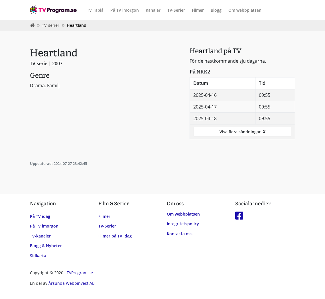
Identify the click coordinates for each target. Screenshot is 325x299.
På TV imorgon (124, 10)
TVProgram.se (80, 272)
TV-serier (50, 25)
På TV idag (40, 216)
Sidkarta (38, 255)
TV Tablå (95, 10)
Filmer (198, 10)
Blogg (216, 10)
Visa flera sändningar (242, 131)
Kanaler (153, 10)
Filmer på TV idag (115, 236)
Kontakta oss (179, 233)
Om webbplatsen (244, 10)
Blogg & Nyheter (46, 245)
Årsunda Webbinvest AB (71, 283)
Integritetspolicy (183, 223)
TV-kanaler (40, 236)
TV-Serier (176, 10)
